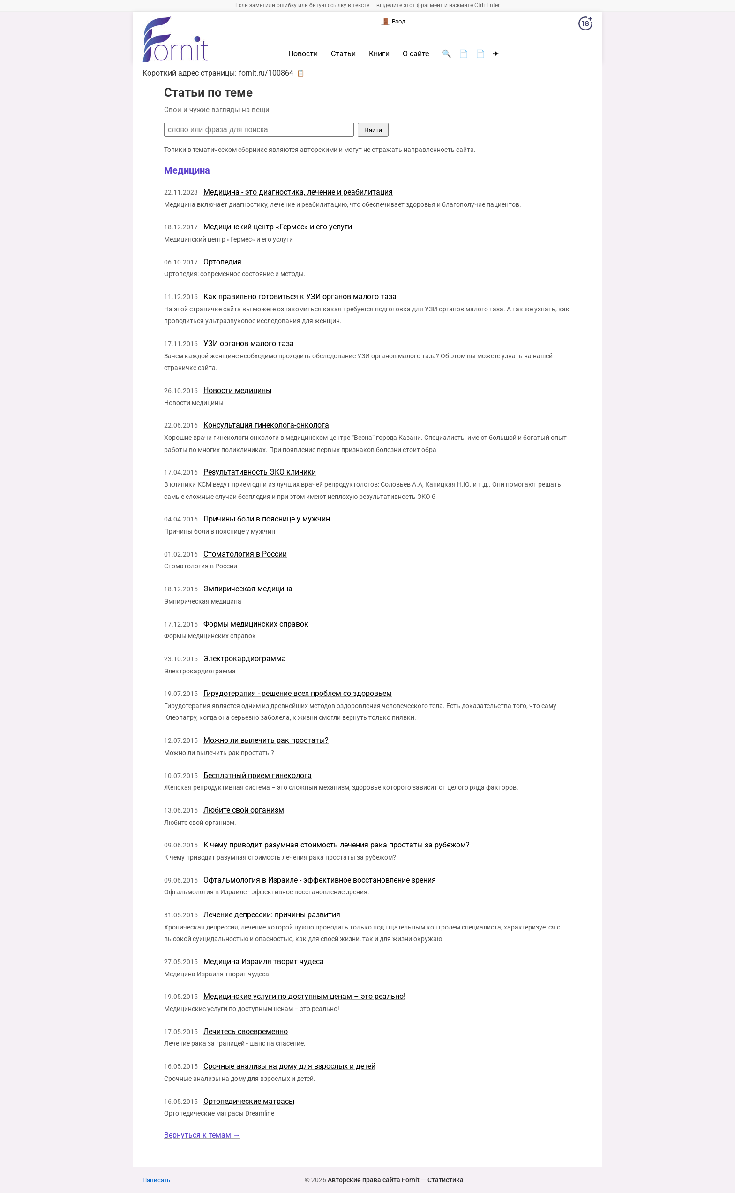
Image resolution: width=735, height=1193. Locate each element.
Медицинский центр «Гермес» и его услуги (277, 226)
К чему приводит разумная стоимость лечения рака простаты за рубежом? (336, 844)
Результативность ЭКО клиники (259, 472)
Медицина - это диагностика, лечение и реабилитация (298, 192)
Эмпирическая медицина (247, 588)
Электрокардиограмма (244, 658)
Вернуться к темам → (202, 1135)
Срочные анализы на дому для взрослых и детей (289, 1066)
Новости (303, 54)
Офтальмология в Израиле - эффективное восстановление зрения (319, 880)
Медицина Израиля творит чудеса (263, 961)
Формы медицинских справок (255, 623)
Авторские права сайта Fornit (374, 1180)
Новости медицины (237, 390)
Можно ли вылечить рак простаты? (266, 740)
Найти (373, 130)
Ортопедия (222, 261)
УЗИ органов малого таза (248, 343)
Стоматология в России (245, 554)
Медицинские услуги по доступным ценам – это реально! (304, 996)
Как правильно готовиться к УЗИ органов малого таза (300, 296)
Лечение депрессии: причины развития (271, 914)
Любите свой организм (243, 810)
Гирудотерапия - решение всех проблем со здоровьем (297, 693)
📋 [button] (301, 73)
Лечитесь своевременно (245, 1031)
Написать (156, 1180)
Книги (379, 54)
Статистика (446, 1180)
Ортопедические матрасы (248, 1101)
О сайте (416, 54)
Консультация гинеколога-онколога (266, 425)
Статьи (343, 54)
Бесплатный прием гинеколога (257, 775)
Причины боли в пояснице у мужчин (266, 518)
